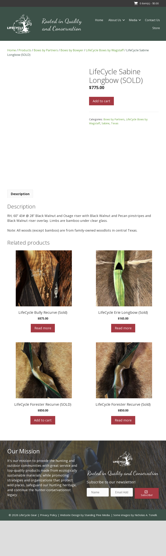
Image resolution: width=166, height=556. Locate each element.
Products (24, 50)
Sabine (106, 123)
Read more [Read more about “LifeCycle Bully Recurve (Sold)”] (42, 363)
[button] (5, 3)
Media (133, 20)
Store (156, 28)
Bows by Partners (46, 50)
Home (99, 20)
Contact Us (152, 20)
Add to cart (101, 101)
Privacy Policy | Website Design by (62, 550)
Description (20, 229)
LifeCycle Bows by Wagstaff (105, 50)
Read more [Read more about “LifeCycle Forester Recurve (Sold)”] (123, 455)
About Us (114, 20)
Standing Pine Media (97, 550)
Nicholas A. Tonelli (146, 550)
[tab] (20, 229)
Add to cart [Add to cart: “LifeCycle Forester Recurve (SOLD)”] (43, 455)
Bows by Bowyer (71, 50)
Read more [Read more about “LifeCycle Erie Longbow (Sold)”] (123, 363)
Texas (114, 123)
